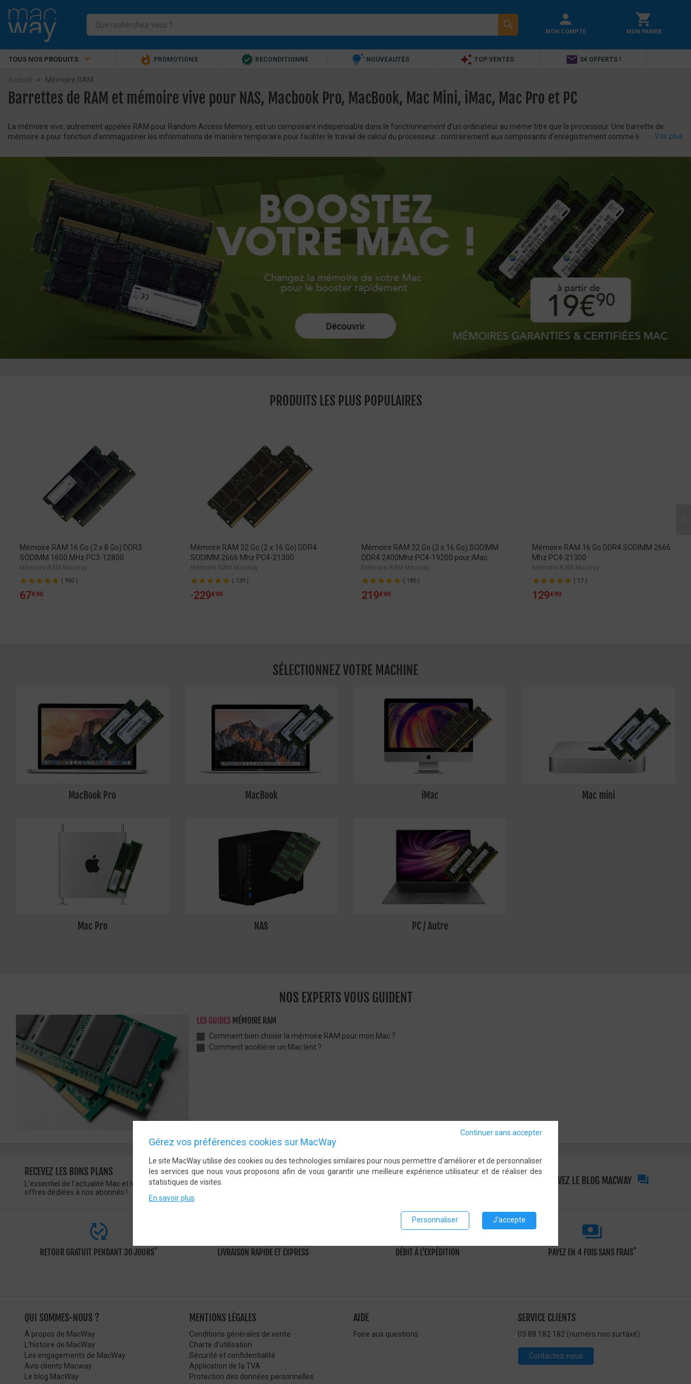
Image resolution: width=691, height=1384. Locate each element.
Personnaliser (435, 1220)
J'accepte (509, 1220)
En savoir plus (172, 1198)
